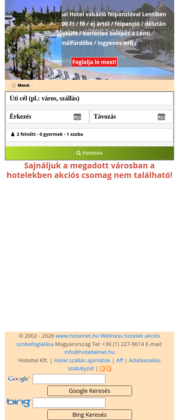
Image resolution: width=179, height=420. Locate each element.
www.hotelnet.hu (77, 335)
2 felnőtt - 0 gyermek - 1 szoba (47, 134)
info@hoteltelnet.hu (89, 352)
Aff (119, 360)
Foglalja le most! (94, 62)
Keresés (89, 153)
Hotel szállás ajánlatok (82, 360)
